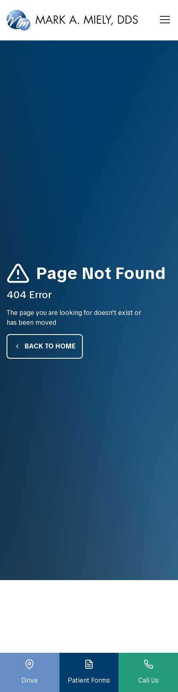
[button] (163, 20)
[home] (72, 20)
